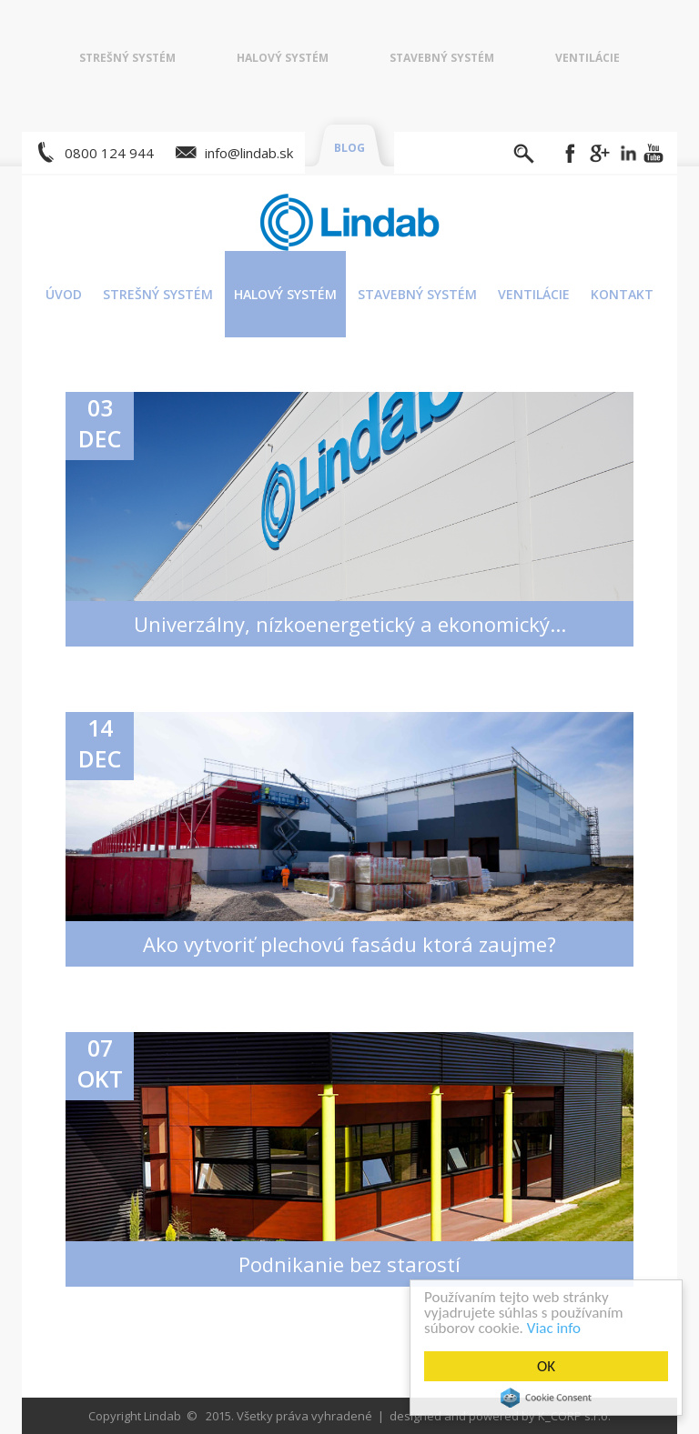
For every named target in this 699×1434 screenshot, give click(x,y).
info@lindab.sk (249, 153)
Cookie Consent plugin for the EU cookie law (548, 1398)
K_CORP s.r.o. (574, 1416)
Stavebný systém (442, 57)
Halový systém (283, 57)
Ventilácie (587, 57)
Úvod (64, 294)
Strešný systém (127, 57)
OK (549, 1366)
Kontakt (622, 294)
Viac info (556, 1328)
